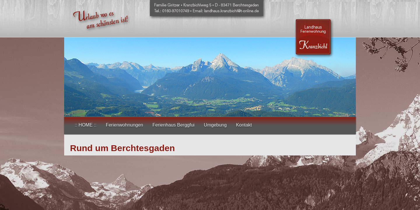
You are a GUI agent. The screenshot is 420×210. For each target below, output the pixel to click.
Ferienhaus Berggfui (174, 125)
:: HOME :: (86, 125)
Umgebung (215, 125)
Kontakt (244, 125)
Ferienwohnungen (124, 125)
